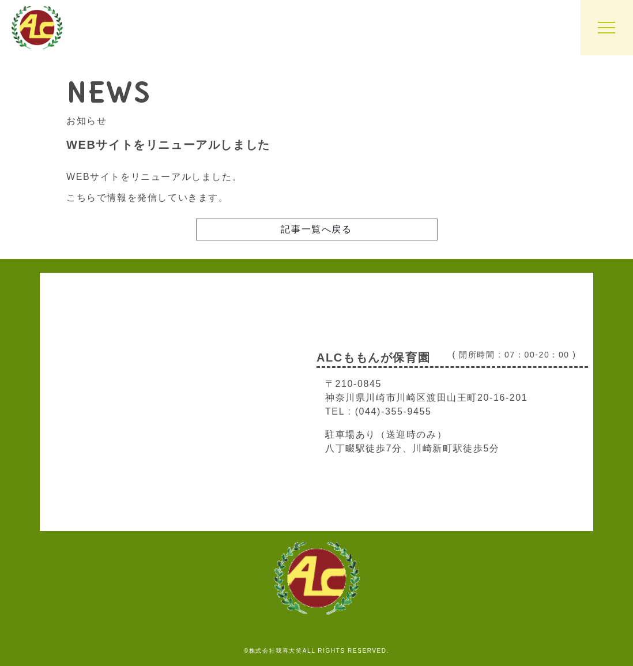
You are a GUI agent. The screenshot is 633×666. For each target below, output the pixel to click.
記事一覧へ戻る (316, 229)
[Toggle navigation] (606, 28)
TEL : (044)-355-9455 (378, 411)
